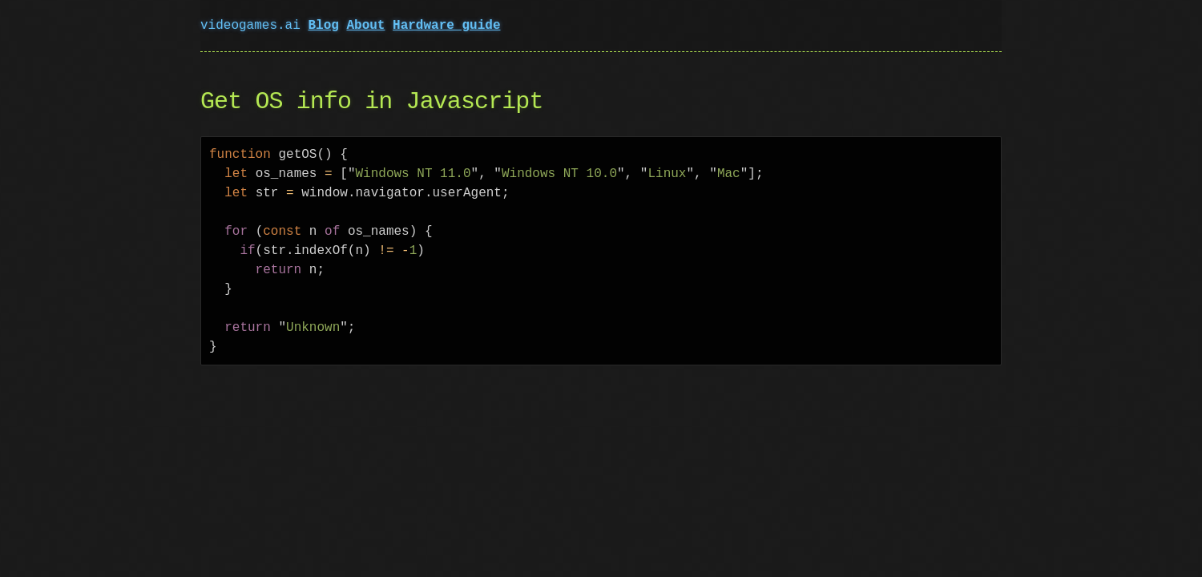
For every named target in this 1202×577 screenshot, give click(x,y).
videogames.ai (254, 25)
